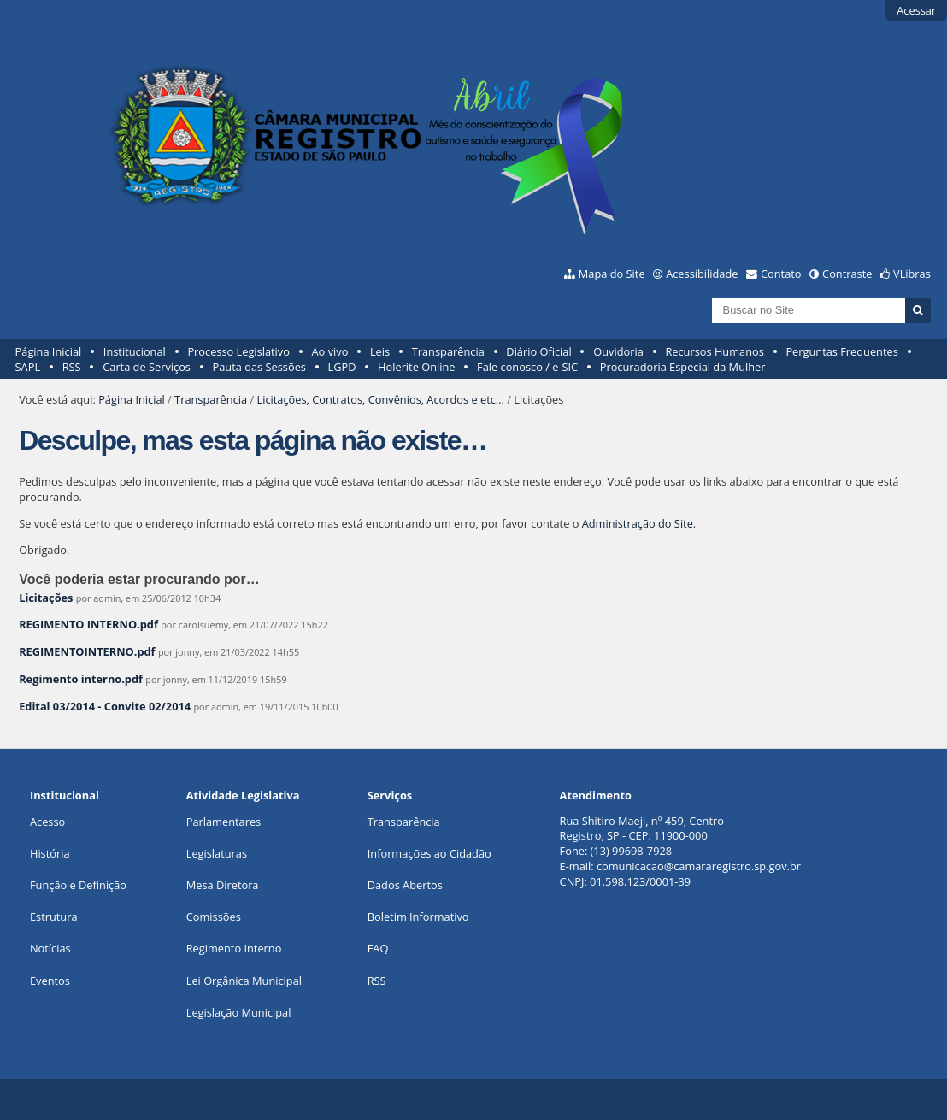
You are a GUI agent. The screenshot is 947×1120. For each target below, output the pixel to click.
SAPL (28, 366)
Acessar (916, 10)
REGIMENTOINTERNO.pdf (87, 651)
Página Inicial (48, 351)
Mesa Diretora (222, 885)
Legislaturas (216, 853)
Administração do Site (637, 523)
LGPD (342, 366)
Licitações (46, 597)
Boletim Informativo (418, 916)
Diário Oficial (538, 351)
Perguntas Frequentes (841, 351)
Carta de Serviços (147, 366)
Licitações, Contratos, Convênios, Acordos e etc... (379, 399)
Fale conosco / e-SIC (527, 366)
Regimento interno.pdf (81, 679)
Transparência (448, 351)
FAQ (378, 948)
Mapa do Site (612, 273)
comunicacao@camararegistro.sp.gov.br (699, 866)
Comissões (213, 916)
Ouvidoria (618, 351)
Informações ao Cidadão (429, 853)
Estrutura (54, 916)
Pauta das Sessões (259, 366)
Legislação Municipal (238, 1012)
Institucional (134, 351)
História (50, 853)
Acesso (47, 821)
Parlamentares (223, 821)
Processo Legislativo (238, 351)
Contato (781, 273)
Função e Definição (78, 885)
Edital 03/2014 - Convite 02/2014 (105, 706)
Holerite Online (416, 366)
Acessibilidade (702, 273)
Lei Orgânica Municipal (244, 980)
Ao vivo (330, 351)
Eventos (50, 980)
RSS (71, 366)
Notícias (50, 948)
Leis (380, 351)
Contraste (847, 273)
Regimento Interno (234, 948)
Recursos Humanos (714, 351)
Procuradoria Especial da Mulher (683, 366)
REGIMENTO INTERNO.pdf (88, 624)
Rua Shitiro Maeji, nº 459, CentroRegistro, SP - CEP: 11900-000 (642, 828)
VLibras (912, 273)
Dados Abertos (405, 885)
